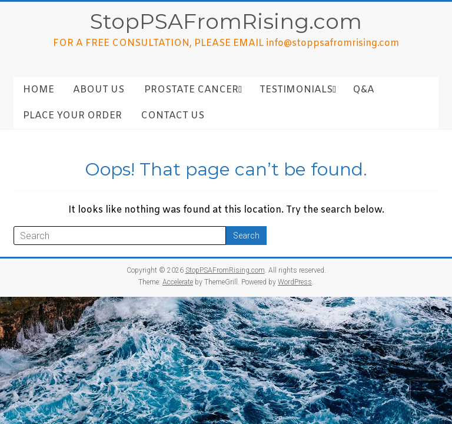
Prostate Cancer (191, 90)
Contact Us (172, 116)
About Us (98, 90)
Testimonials (296, 90)
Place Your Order (72, 116)
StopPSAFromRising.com (226, 21)
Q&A (363, 90)
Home (38, 90)
